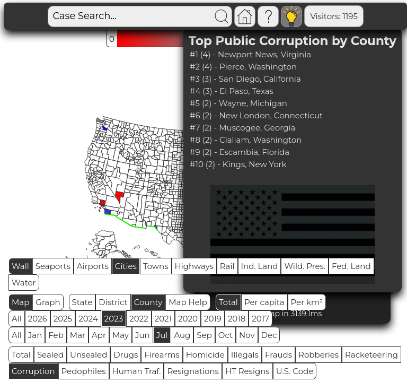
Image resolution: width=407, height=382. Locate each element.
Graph (48, 302)
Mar (77, 335)
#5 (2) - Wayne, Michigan (238, 103)
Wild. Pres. (304, 266)
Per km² (307, 302)
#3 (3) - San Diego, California (245, 79)
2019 (213, 319)
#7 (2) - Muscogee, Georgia (242, 128)
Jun (142, 335)
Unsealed (88, 355)
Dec (269, 335)
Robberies (318, 355)
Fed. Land (351, 266)
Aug (182, 335)
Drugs (125, 355)
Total (228, 302)
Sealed (50, 355)
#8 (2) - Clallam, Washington (246, 140)
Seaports (53, 266)
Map (20, 302)
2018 (236, 319)
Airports (93, 266)
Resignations (193, 371)
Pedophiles (83, 371)
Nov (247, 335)
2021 (163, 319)
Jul (162, 335)
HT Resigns (247, 371)
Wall (20, 266)
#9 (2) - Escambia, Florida (239, 152)
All (17, 319)
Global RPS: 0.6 (364, 16)
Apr (99, 335)
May (120, 335)
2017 (260, 319)
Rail (227, 266)
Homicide (205, 355)
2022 (138, 319)
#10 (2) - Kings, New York (238, 164)
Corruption (33, 371)
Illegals (245, 355)
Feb (55, 335)
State (82, 302)
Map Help (188, 302)
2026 (37, 319)
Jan (35, 335)
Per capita (264, 302)
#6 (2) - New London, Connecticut (256, 115)
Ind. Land (259, 266)
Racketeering (371, 355)
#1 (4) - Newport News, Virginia (250, 54)
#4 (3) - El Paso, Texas (231, 91)
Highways (194, 266)
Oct (225, 335)
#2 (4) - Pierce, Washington (243, 67)
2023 (113, 319)
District (113, 302)
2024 (88, 319)
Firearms (161, 355)
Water (24, 282)
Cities (126, 266)
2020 (188, 319)
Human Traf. (136, 371)
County (148, 302)
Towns (156, 266)
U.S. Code (295, 371)
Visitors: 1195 (298, 16)
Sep (204, 335)
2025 (63, 319)
